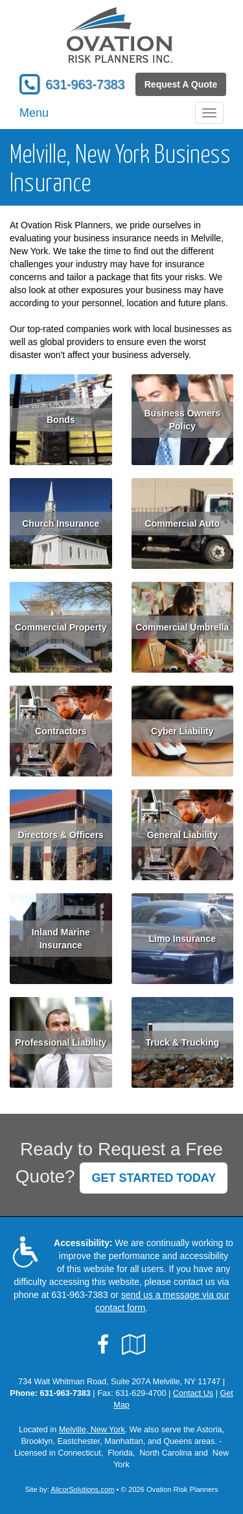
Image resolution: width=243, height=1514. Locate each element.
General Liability (182, 835)
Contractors (60, 731)
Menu (34, 112)
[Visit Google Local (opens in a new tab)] (133, 1344)
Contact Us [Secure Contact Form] (193, 1393)
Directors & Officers (61, 835)
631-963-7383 (84, 84)
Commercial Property (61, 627)
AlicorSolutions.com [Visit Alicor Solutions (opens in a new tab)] (82, 1489)
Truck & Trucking (182, 1042)
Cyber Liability (182, 731)
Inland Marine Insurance (61, 938)
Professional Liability (60, 1042)
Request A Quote (181, 84)
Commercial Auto (182, 523)
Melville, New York (92, 1429)
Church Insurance (60, 523)
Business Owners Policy (183, 419)
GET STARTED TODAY (153, 1178)
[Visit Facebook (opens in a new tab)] (103, 1344)
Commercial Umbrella (182, 627)
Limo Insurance (182, 938)
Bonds (61, 420)
